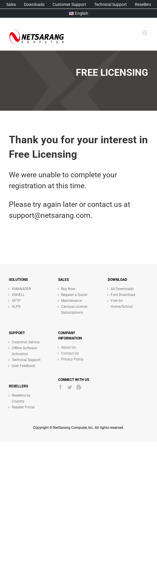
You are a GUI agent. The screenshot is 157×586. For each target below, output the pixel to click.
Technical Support (26, 360)
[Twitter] (69, 387)
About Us (68, 347)
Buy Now (68, 289)
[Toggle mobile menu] (145, 33)
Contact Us (70, 353)
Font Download (123, 295)
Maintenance (71, 301)
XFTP (16, 301)
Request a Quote (74, 295)
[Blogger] (78, 387)
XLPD (16, 307)
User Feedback (23, 366)
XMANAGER (21, 289)
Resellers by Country (21, 398)
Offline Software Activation (24, 351)
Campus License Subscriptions (74, 310)
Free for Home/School (122, 304)
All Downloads (122, 289)
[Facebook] (60, 387)
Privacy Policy (72, 359)
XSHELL (18, 295)
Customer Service (26, 342)
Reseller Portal (23, 407)
